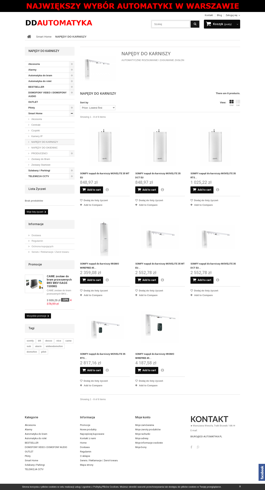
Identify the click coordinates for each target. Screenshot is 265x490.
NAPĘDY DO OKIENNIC (44, 147)
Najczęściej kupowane (92, 434)
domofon (32, 351)
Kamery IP (37, 136)
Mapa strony (86, 464)
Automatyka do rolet (40, 81)
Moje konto (143, 417)
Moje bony (140, 447)
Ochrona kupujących (42, 246)
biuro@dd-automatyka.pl (206, 436)
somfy (30, 340)
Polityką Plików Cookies (106, 486)
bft (39, 340)
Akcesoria (34, 64)
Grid (231, 103)
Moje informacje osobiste (149, 442)
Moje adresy (141, 438)
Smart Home (35, 113)
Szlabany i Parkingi (39, 170)
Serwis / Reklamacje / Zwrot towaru (50, 252)
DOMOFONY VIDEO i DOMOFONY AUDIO (47, 94)
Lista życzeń (37, 189)
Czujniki (35, 130)
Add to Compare (93, 205)
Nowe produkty (88, 429)
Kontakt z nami (88, 438)
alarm (38, 346)
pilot (43, 351)
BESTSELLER (36, 86)
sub (29, 346)
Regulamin (37, 240)
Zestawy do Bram (40, 159)
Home (83, 442)
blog (219, 15)
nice (58, 340)
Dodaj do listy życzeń (95, 200)
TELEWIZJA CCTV (38, 176)
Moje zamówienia (144, 425)
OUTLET (33, 102)
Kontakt (209, 15)
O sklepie (85, 456)
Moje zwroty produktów (148, 429)
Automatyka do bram (40, 75)
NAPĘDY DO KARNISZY (44, 142)
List (238, 103)
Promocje (35, 264)
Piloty (31, 107)
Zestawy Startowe (40, 164)
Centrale (35, 124)
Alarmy (32, 69)
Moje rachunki (142, 434)
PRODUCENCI (39, 153)
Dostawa (36, 235)
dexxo (48, 340)
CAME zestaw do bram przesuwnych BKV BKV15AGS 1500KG (59, 281)
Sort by (84, 102)
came (69, 340)
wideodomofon (54, 346)
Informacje (36, 224)
